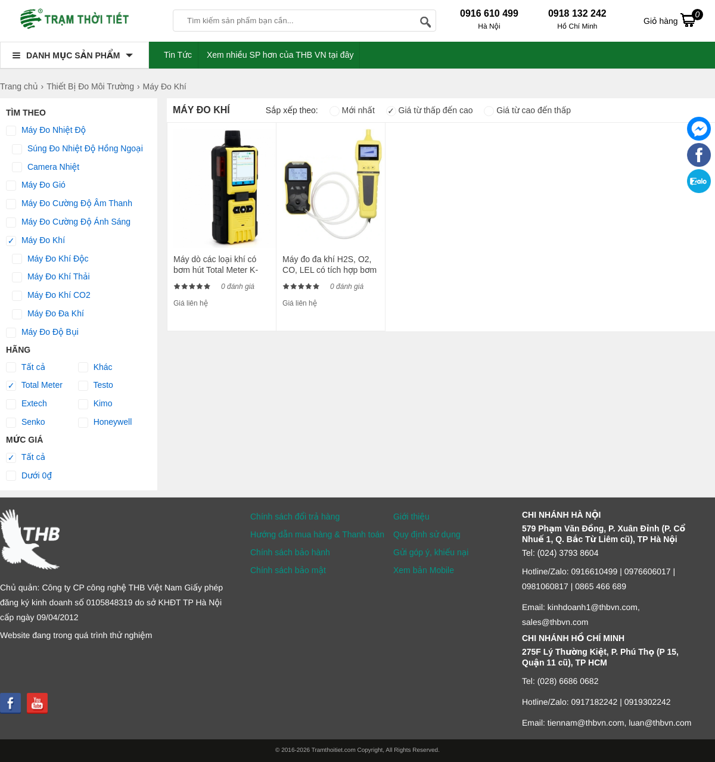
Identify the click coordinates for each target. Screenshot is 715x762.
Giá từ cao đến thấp (527, 110)
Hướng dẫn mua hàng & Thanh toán (317, 534)
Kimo (95, 404)
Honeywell (105, 422)
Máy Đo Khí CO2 (51, 295)
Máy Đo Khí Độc (50, 259)
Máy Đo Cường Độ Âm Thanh (69, 203)
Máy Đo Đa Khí (48, 314)
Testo (95, 385)
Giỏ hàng (673, 19)
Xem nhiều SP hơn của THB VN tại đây (280, 55)
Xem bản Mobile (423, 570)
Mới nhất (352, 110)
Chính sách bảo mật (288, 570)
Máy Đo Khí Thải (51, 277)
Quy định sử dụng (427, 534)
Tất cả (25, 367)
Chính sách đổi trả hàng (295, 516)
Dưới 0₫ (29, 476)
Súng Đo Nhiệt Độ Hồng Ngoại (77, 149)
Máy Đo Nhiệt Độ (46, 130)
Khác (95, 367)
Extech (26, 404)
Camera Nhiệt (45, 167)
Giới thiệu (411, 516)
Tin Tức (178, 55)
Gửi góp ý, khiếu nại (430, 552)
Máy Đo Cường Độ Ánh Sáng (68, 222)
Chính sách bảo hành (290, 552)
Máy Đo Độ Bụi (42, 332)
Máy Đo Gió (36, 185)
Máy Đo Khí (35, 240)
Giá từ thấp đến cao (429, 110)
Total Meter (34, 385)
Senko (25, 422)
